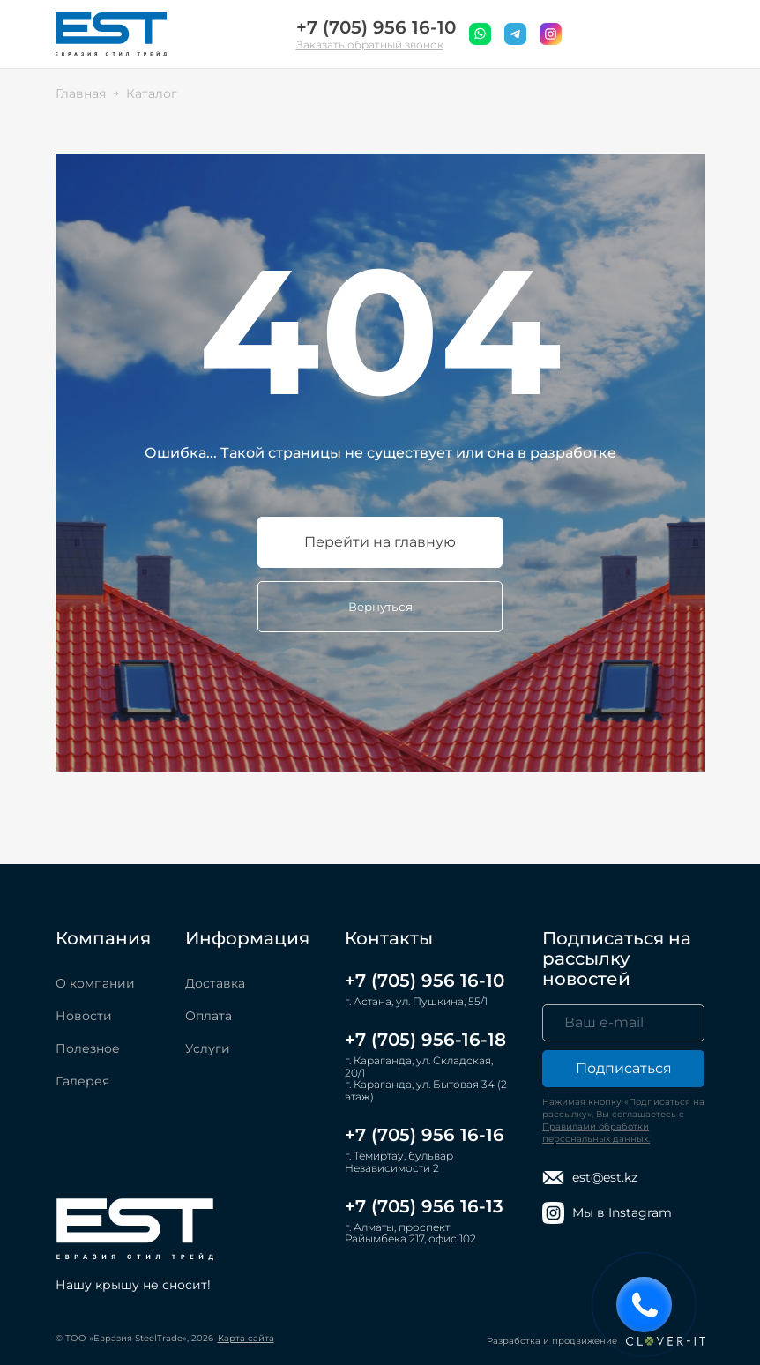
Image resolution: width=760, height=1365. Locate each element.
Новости (84, 1016)
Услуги (207, 1048)
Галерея (82, 1081)
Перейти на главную (380, 541)
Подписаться (624, 1068)
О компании (95, 983)
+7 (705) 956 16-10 (376, 28)
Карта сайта (246, 1338)
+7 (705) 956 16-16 (424, 1134)
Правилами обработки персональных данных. (596, 1133)
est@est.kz (589, 1178)
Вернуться (380, 607)
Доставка (215, 983)
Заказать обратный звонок (369, 44)
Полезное (88, 1048)
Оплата (208, 1016)
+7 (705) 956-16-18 (425, 1039)
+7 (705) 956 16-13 (424, 1206)
